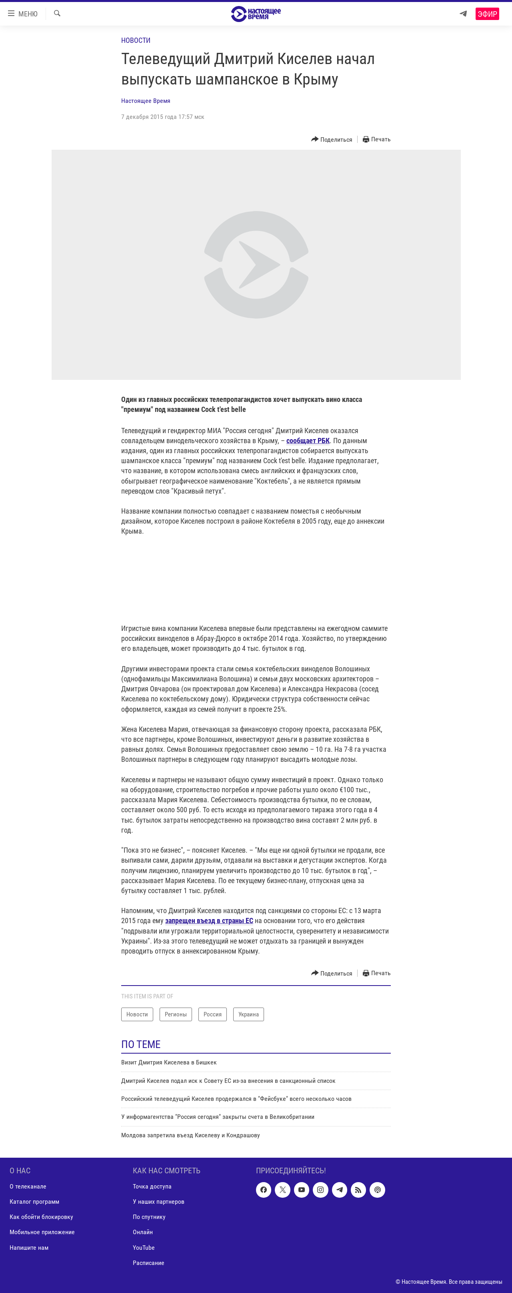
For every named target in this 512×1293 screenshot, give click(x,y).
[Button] (332, 139)
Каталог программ (34, 1202)
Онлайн (143, 1232)
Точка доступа (152, 1187)
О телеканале (28, 1187)
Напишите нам (29, 1247)
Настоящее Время (145, 100)
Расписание (148, 1263)
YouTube (144, 1247)
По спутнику (149, 1217)
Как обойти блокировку (41, 1217)
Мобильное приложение (42, 1232)
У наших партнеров (158, 1202)
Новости (135, 40)
